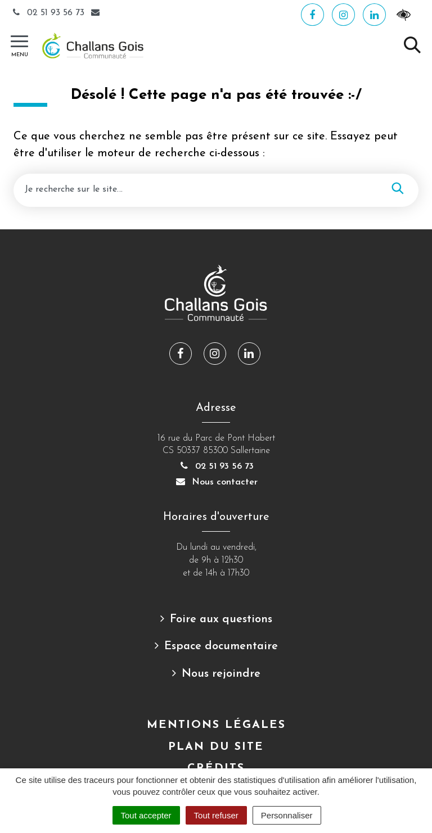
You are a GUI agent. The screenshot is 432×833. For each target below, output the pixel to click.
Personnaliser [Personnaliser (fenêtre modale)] (287, 815)
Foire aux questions (221, 619)
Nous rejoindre (221, 674)
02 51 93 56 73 (49, 12)
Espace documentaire (221, 646)
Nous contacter (216, 482)
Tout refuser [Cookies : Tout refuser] (216, 815)
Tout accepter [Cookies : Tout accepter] (146, 815)
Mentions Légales (216, 725)
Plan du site (216, 747)
